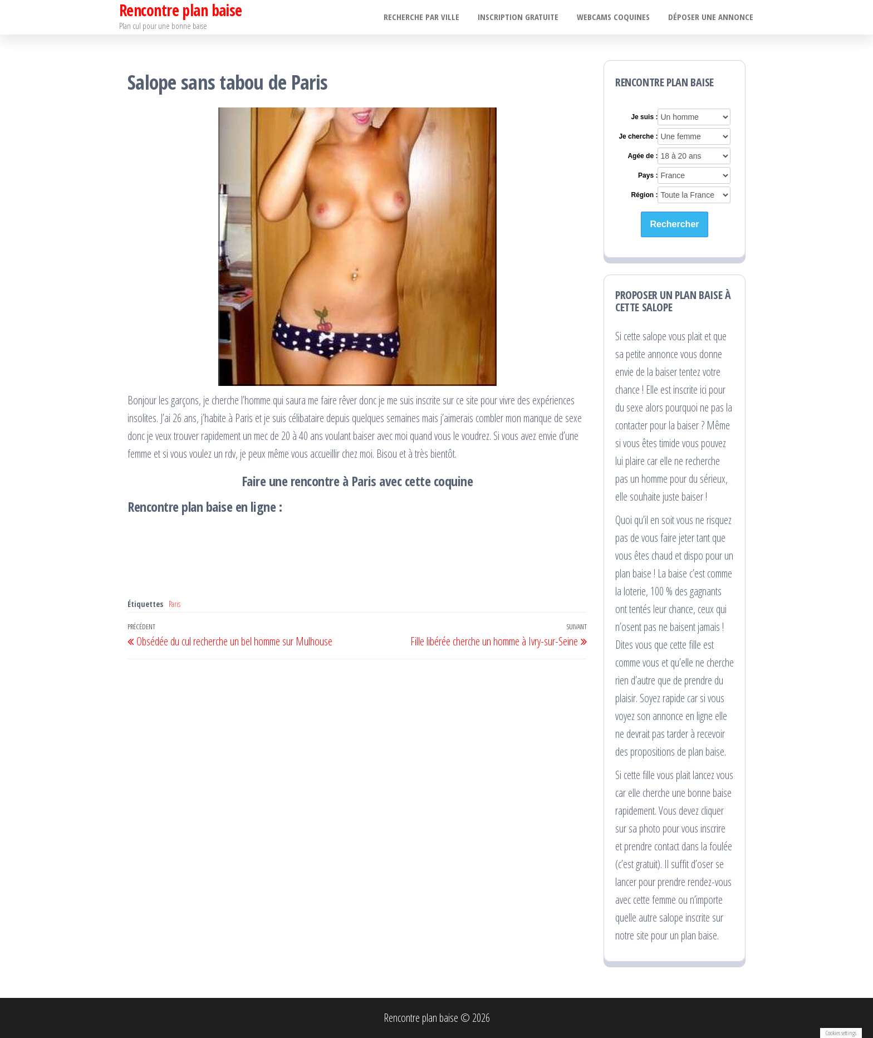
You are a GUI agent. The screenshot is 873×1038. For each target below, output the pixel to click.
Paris (174, 604)
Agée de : (642, 156)
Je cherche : (638, 136)
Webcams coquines (615, 17)
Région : (644, 195)
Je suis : (644, 117)
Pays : (648, 175)
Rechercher (674, 224)
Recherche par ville (427, 17)
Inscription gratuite (522, 17)
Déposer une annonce (711, 17)
